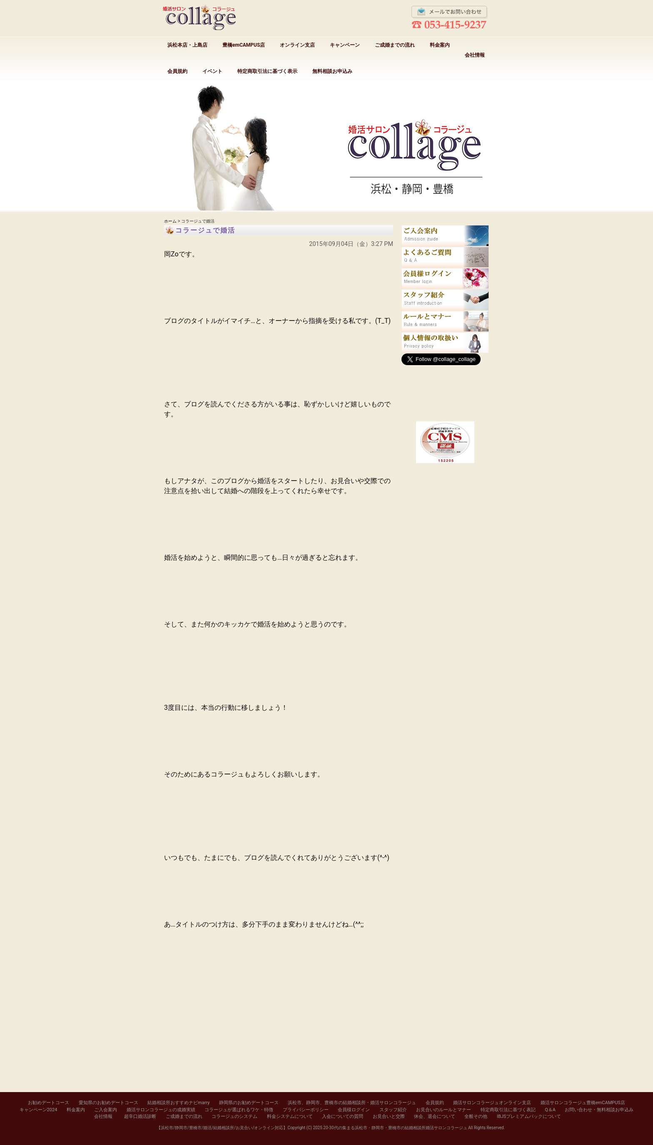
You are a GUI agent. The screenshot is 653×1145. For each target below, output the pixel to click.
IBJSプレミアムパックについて (529, 1116)
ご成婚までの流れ (395, 45)
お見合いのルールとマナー (443, 1109)
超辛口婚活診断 (140, 1116)
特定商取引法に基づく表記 (508, 1109)
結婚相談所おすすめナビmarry (178, 1102)
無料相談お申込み (332, 71)
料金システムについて (290, 1116)
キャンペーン (345, 45)
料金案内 (440, 45)
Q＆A (550, 1109)
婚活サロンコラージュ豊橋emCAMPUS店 (583, 1102)
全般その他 (475, 1116)
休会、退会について (434, 1116)
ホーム (170, 221)
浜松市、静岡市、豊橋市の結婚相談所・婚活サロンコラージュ (352, 1102)
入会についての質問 (342, 1116)
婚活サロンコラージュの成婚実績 (161, 1109)
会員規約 (177, 71)
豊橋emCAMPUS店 (243, 45)
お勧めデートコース (48, 1102)
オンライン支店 (297, 45)
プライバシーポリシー (306, 1109)
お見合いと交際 (389, 1116)
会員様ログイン (354, 1109)
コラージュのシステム (234, 1116)
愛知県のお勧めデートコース (108, 1102)
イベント (212, 71)
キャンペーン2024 (38, 1109)
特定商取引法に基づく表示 (267, 71)
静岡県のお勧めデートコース (249, 1102)
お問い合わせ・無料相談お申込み (599, 1109)
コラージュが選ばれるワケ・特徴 (238, 1109)
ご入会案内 (105, 1109)
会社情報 (475, 55)
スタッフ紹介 (393, 1109)
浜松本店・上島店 (187, 45)
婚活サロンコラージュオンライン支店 (492, 1102)
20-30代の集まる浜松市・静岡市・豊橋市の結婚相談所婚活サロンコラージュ (395, 1127)
